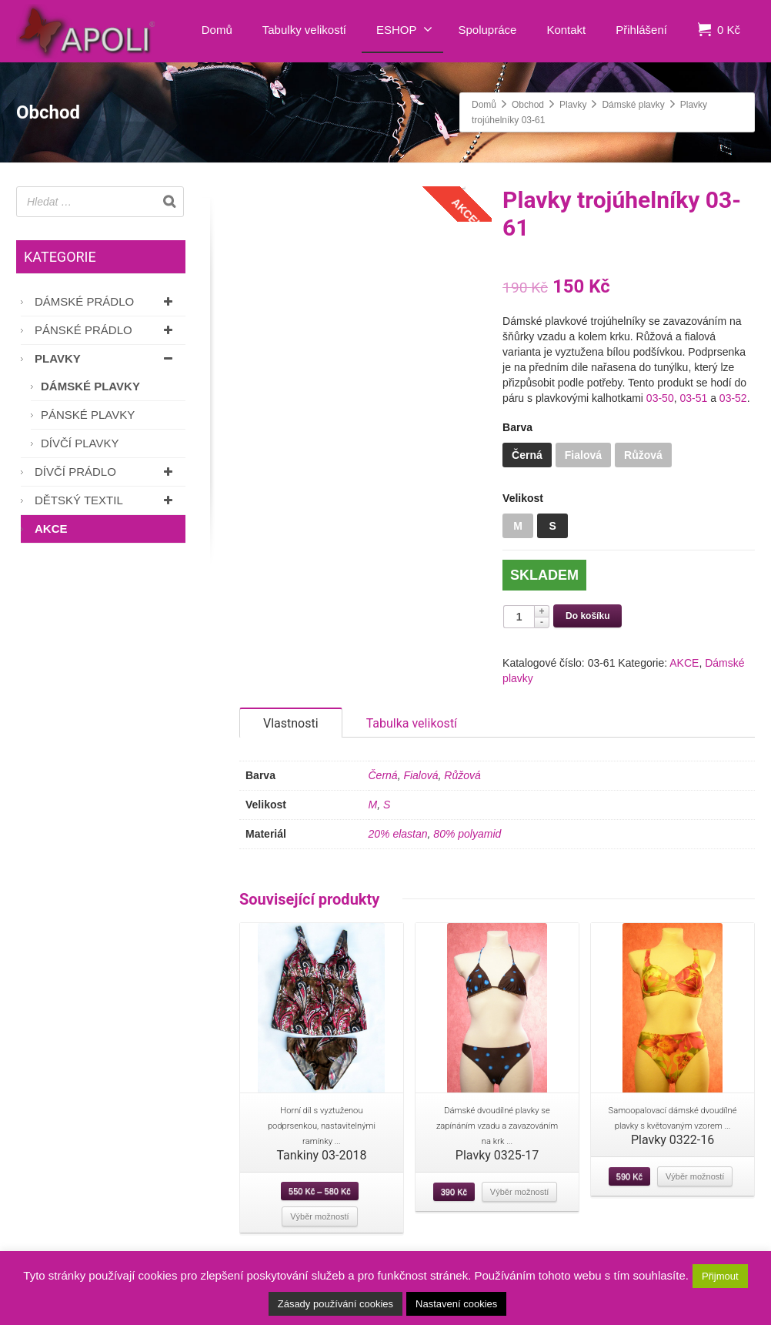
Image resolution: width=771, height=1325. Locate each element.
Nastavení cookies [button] (456, 1304)
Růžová (462, 791)
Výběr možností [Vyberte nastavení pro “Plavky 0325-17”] (519, 1207)
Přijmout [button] (720, 1276)
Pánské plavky (88, 414)
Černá (383, 791)
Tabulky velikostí (304, 29)
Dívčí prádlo (106, 471)
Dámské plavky (90, 386)
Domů (217, 29)
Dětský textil (106, 500)
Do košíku (587, 616)
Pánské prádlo (106, 329)
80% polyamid (467, 849)
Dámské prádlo (106, 301)
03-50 (660, 398)
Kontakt (566, 29)
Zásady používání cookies (335, 1304)
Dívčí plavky (79, 443)
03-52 (733, 398)
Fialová (420, 791)
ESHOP (404, 29)
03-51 (693, 398)
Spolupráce (488, 29)
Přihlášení (641, 29)
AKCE (684, 663)
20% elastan (398, 849)
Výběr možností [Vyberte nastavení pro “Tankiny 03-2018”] (319, 1231)
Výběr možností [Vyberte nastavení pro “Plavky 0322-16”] (695, 1191)
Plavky (106, 358)
